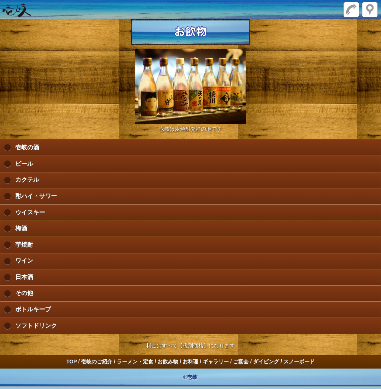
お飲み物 (168, 361)
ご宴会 (241, 361)
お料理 (191, 361)
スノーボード (299, 361)
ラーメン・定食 (136, 361)
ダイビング (267, 361)
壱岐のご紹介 (97, 361)
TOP (71, 361)
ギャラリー (216, 361)
